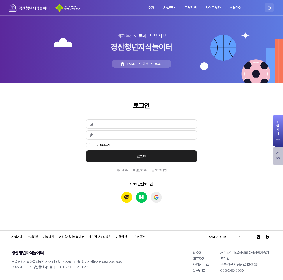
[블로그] (267, 237)
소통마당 (236, 8)
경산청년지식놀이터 (71, 237)
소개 (151, 8)
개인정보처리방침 (100, 237)
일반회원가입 (159, 170)
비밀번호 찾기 (140, 170)
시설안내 (169, 8)
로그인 (141, 156)
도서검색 (190, 8)
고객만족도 (139, 237)
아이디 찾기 (122, 170)
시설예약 (48, 237)
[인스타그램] (258, 237)
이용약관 (121, 237)
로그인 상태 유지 (101, 145)
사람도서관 (213, 8)
